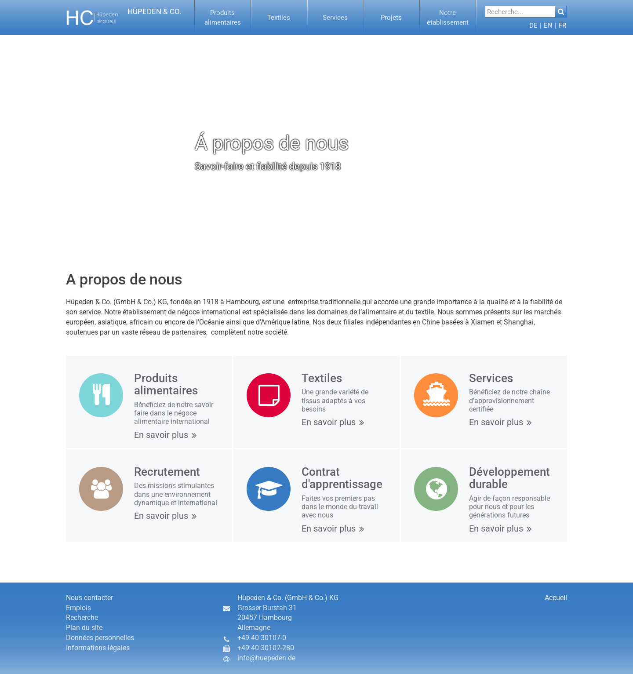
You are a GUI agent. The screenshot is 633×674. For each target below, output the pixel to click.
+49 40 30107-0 (261, 638)
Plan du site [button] (84, 627)
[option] (316, 142)
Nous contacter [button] (89, 598)
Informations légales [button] (98, 648)
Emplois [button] (78, 608)
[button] (223, 17)
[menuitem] (223, 17)
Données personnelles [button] (100, 638)
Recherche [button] (82, 617)
